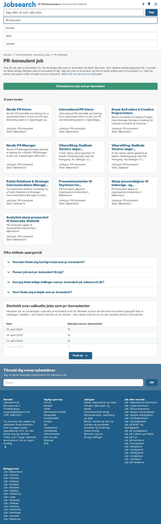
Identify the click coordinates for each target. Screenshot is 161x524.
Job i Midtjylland (133, 452)
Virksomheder (52, 433)
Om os (47, 402)
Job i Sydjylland (133, 455)
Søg (151, 12)
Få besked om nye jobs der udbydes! (143, 4)
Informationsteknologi (96, 411)
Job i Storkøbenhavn (136, 418)
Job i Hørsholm (12, 509)
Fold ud (78, 355)
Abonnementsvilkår (55, 411)
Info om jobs (51, 437)
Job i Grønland (132, 459)
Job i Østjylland (133, 446)
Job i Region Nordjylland (138, 414)
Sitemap (48, 440)
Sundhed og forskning (97, 427)
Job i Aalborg (11, 481)
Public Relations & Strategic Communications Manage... (27, 183)
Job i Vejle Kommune (136, 405)
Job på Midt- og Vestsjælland (133, 426)
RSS (46, 443)
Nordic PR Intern (18, 109)
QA (45, 424)
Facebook (5, 447)
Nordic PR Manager (21, 145)
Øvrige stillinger (93, 437)
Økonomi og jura (93, 433)
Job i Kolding (10, 490)
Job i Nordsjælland (135, 421)
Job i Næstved (12, 518)
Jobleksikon (51, 427)
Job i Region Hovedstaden (139, 411)
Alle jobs (7, 54)
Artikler (48, 421)
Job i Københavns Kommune (140, 402)
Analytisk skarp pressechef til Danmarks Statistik (27, 219)
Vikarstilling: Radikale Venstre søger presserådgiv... (75, 148)
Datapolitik (50, 414)
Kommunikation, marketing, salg (33, 54)
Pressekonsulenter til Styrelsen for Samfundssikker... (75, 184)
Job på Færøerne (134, 462)
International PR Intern (76, 109)
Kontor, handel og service (98, 421)
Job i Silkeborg (12, 493)
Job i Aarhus (10, 474)
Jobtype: (11, 128)
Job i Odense (11, 477)
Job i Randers (11, 487)
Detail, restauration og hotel (100, 402)
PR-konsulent (61, 55)
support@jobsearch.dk (16, 411)
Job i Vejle (9, 496)
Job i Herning (11, 506)
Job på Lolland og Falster (139, 433)
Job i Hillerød (11, 503)
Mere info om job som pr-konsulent (82, 73)
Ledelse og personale (96, 424)
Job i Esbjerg (11, 484)
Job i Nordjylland (134, 443)
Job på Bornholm (134, 440)
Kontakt (48, 405)
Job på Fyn (130, 437)
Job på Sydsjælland (135, 430)
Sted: (9, 131)
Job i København (13, 471)
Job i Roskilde (11, 500)
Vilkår (47, 408)
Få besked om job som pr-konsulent (80, 86)
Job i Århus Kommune (136, 408)
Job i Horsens (11, 515)
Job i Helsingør (12, 512)
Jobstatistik (50, 430)
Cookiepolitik (51, 418)
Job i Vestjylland (133, 449)
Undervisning (91, 430)
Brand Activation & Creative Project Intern (133, 111)
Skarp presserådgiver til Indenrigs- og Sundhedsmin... (130, 184)
